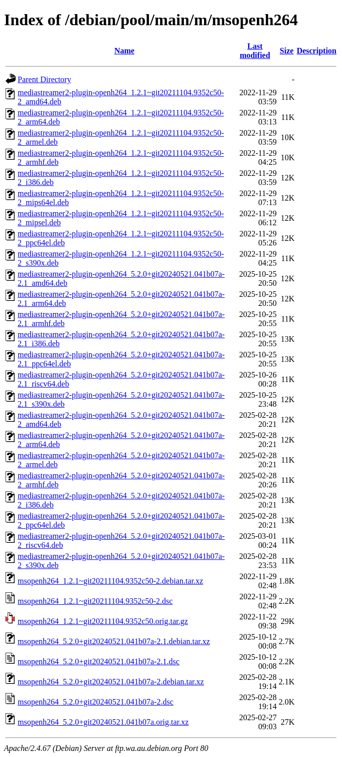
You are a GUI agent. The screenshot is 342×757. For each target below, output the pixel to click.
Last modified (255, 50)
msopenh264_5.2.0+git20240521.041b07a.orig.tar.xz (103, 722)
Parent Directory (44, 79)
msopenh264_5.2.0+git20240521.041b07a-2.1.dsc (98, 661)
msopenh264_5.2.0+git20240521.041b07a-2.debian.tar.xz (111, 681)
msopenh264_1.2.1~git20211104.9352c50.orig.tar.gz (103, 621)
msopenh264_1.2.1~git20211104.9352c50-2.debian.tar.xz (110, 581)
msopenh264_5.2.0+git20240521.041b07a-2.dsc (95, 702)
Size (287, 50)
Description (316, 50)
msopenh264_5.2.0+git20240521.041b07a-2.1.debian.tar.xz (114, 641)
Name (124, 50)
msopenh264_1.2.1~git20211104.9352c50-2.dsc (95, 601)
